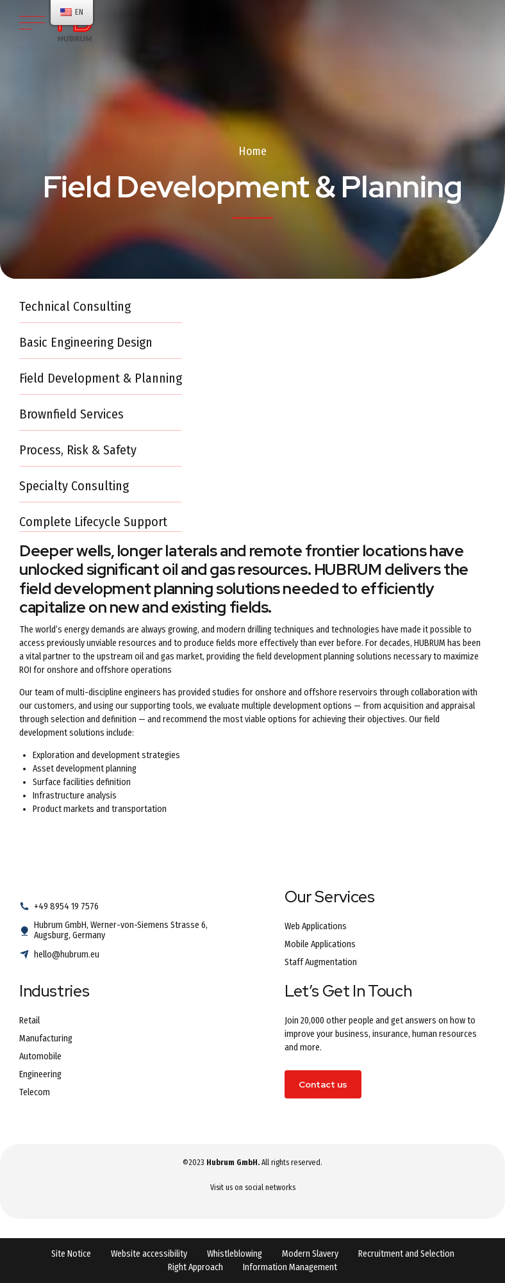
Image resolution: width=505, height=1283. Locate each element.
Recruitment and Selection (406, 1253)
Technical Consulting (75, 306)
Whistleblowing (234, 1253)
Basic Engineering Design (86, 342)
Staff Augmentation (321, 962)
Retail (29, 1020)
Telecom (34, 1092)
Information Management (290, 1267)
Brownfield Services (71, 414)
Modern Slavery (310, 1253)
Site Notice (71, 1253)
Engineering (40, 1074)
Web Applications (316, 926)
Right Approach (195, 1267)
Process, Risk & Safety (78, 450)
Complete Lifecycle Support (93, 521)
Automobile (40, 1056)
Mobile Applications (320, 944)
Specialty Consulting (74, 485)
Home (252, 151)
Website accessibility (149, 1253)
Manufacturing (45, 1038)
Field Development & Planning (100, 378)
